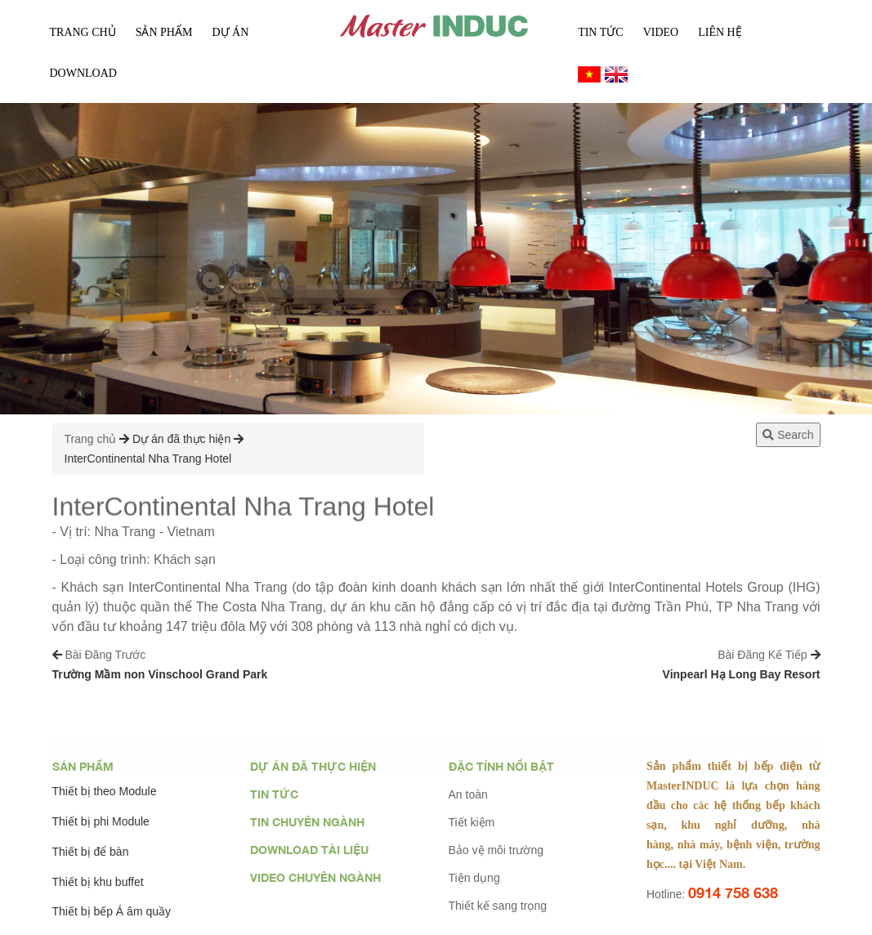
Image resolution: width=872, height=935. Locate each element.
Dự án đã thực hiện (181, 438)
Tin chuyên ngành (307, 822)
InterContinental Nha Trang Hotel (148, 458)
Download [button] (83, 73)
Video (661, 32)
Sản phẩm (83, 766)
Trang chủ (83, 32)
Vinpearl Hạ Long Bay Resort (742, 674)
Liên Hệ (720, 32)
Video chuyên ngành (315, 877)
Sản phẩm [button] (164, 32)
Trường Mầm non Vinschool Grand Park (160, 674)
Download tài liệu (309, 850)
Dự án (230, 32)
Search (787, 434)
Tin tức (600, 32)
